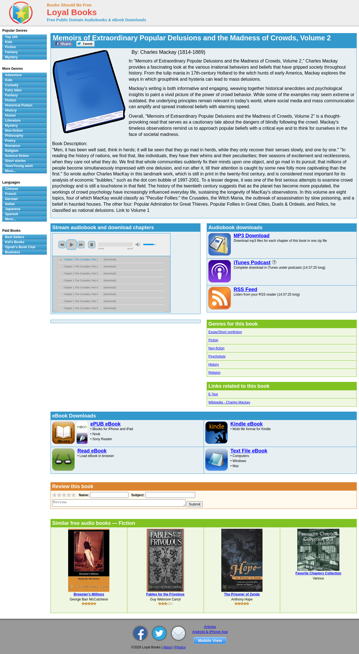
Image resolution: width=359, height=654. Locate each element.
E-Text (213, 394)
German (11, 199)
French (10, 194)
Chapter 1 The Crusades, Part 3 (81, 273)
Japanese (12, 209)
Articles (210, 627)
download (110, 259)
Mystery (11, 57)
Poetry (10, 141)
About (167, 647)
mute (138, 244)
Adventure (13, 75)
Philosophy (14, 136)
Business (12, 252)
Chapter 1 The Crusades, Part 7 (81, 301)
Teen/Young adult (19, 166)
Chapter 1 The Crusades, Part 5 (81, 287)
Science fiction (17, 156)
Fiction (213, 340)
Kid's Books (14, 242)
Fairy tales (13, 90)
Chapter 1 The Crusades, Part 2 (81, 266)
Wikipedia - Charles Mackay (229, 402)
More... (10, 171)
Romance (12, 146)
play (71, 244)
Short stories (15, 161)
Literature (12, 120)
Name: (83, 495)
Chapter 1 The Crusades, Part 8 (81, 308)
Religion (214, 373)
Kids (8, 42)
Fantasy (11, 52)
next (81, 245)
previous (62, 245)
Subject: (137, 495)
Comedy (11, 85)
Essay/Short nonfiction (225, 332)
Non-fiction (216, 348)
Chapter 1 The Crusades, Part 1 (81, 259)
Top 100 (11, 37)
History (213, 365)
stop (92, 245)
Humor (10, 115)
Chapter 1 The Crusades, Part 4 (81, 280)
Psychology (216, 356)
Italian (10, 204)
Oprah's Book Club (20, 247)
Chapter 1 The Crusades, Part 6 (81, 294)
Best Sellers (14, 237)
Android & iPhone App (210, 632)
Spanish (11, 214)
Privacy (179, 647)
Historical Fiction (18, 105)
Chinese (11, 189)
